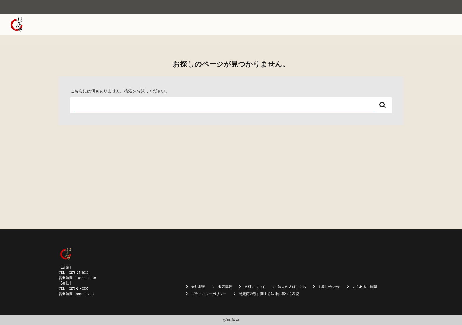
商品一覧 (310, 25)
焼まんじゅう (257, 25)
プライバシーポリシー (209, 294)
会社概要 (228, 25)
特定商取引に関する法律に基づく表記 (269, 294)
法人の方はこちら (375, 25)
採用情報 (408, 25)
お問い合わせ (436, 25)
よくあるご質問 (364, 287)
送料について (338, 25)
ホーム (206, 25)
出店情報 (286, 25)
